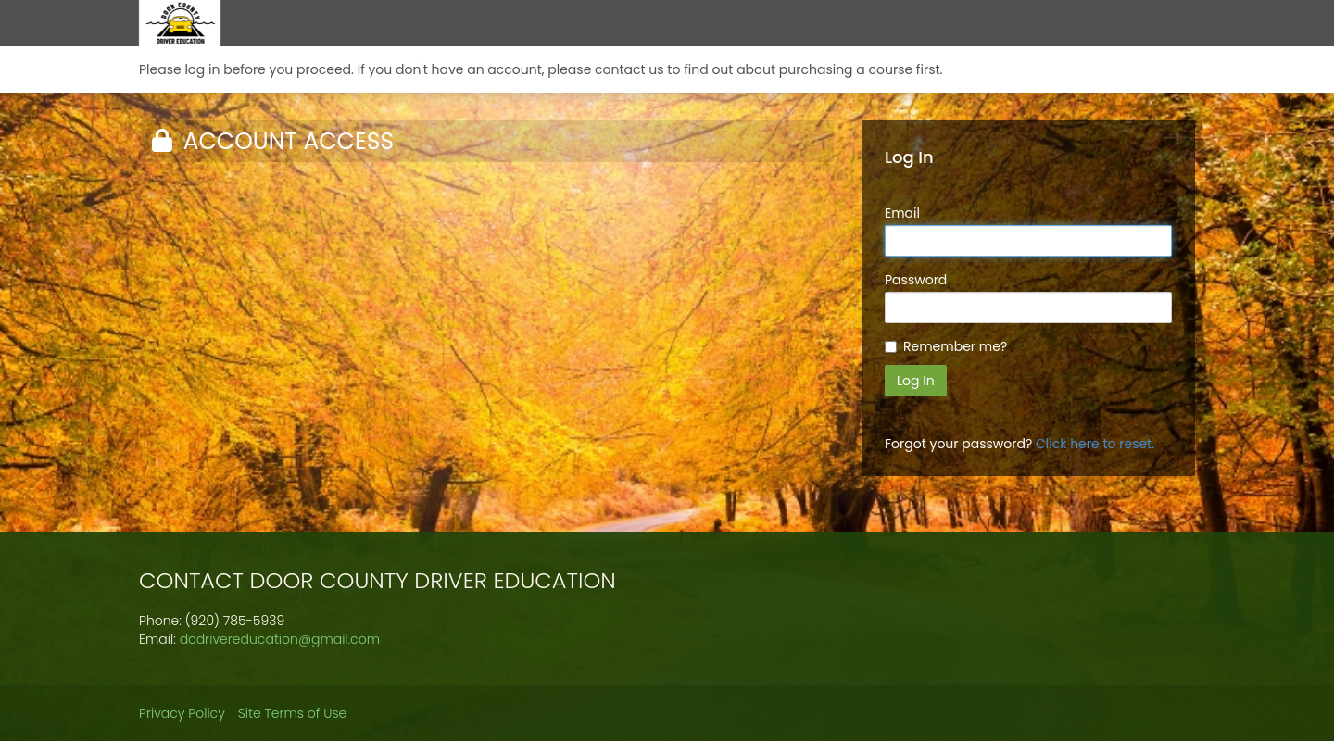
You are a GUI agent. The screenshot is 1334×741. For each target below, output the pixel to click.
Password (916, 279)
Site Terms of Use (292, 713)
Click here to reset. (1095, 443)
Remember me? (955, 346)
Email (902, 213)
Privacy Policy (182, 713)
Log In (916, 380)
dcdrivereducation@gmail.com (280, 639)
